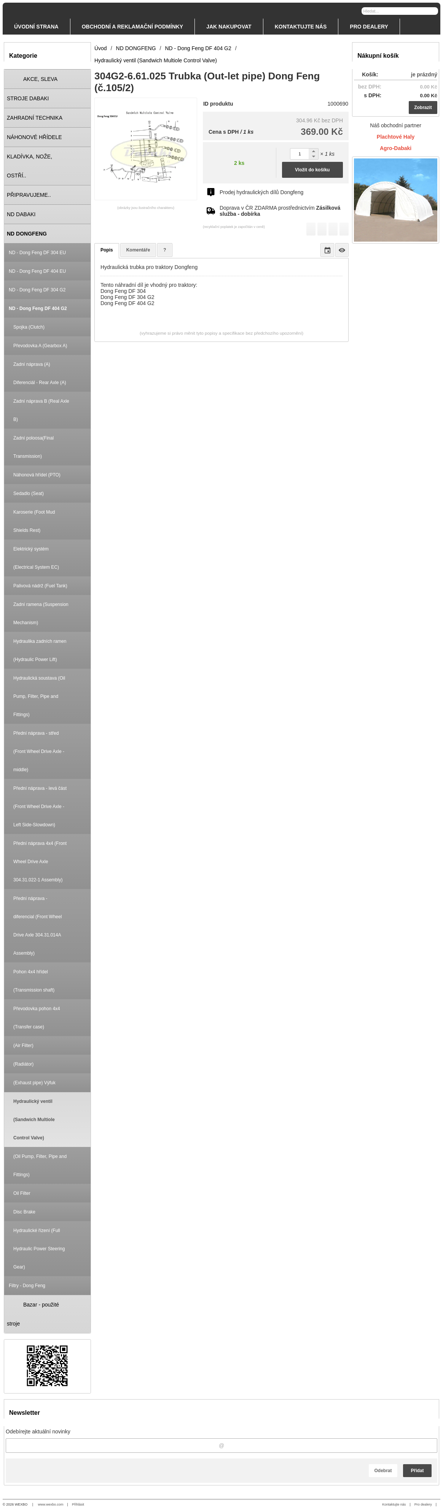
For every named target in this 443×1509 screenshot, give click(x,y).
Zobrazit (423, 107)
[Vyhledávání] (400, 11)
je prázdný (424, 74)
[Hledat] (433, 11)
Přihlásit (78, 1504)
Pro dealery (423, 1504)
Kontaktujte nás (394, 1504)
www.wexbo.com (51, 1504)
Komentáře (138, 250)
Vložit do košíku (312, 169)
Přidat (417, 1470)
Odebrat (383, 1470)
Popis (106, 250)
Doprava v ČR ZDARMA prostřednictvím (280, 211)
